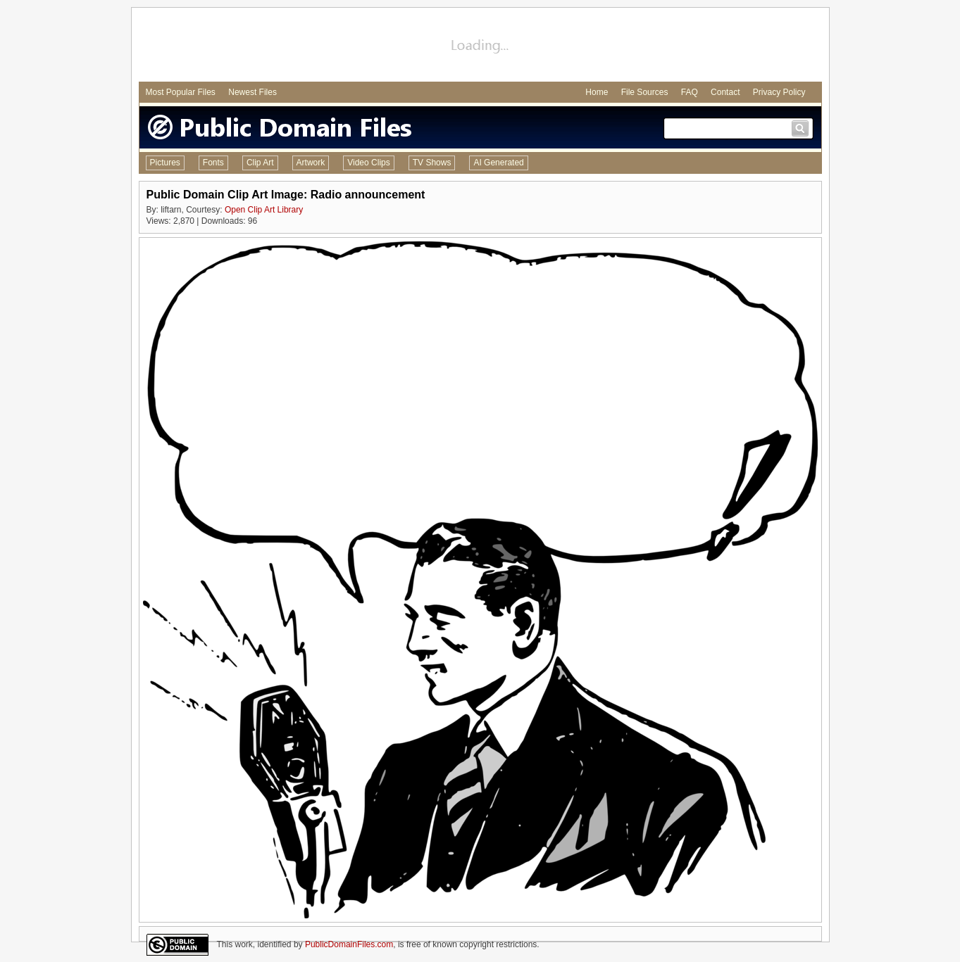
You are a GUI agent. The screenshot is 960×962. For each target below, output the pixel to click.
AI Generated (498, 162)
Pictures (165, 162)
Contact (725, 92)
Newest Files (252, 92)
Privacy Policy (779, 92)
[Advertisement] (480, 46)
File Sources (644, 92)
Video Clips (368, 162)
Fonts (213, 162)
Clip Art (260, 162)
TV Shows (432, 162)
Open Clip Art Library (264, 210)
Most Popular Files (181, 92)
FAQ (689, 92)
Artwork (311, 162)
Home (596, 92)
